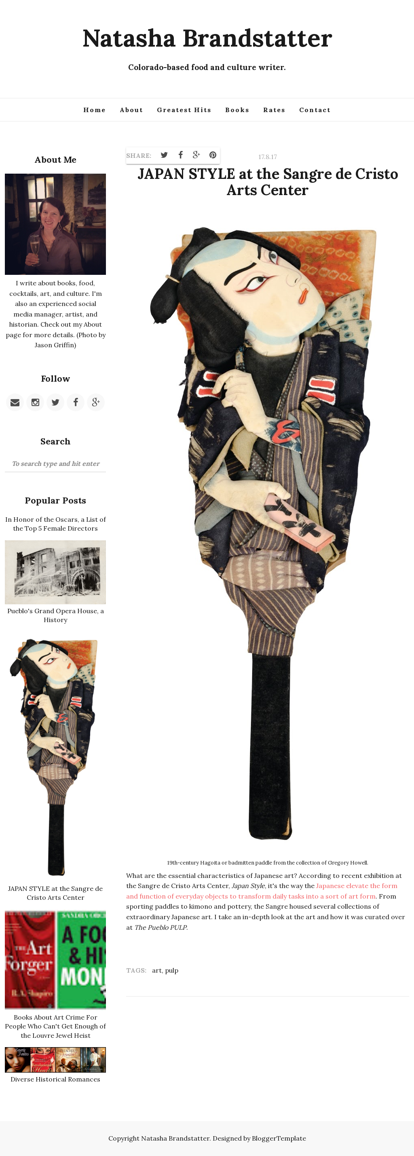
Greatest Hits (184, 110)
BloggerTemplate (279, 1138)
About (131, 110)
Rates (274, 110)
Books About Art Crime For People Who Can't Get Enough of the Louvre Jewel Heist (55, 1026)
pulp (171, 970)
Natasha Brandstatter (207, 37)
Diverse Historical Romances (55, 1079)
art (157, 970)
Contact (315, 110)
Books (237, 110)
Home (94, 110)
